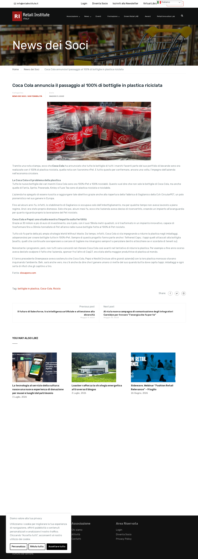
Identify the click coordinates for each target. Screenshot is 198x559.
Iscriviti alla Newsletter (125, 3)
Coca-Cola (46, 288)
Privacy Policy (124, 538)
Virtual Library (151, 3)
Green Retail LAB (131, 16)
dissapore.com (28, 272)
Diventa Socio (100, 3)
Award (148, 16)
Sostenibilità (34, 96)
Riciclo (57, 288)
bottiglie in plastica (28, 288)
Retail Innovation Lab (166, 16)
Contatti (76, 538)
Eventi (98, 16)
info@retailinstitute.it (27, 3)
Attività (75, 534)
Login (84, 3)
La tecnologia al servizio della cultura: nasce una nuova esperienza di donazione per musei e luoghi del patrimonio (38, 389)
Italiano (163, 2)
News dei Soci (19, 96)
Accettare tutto (56, 546)
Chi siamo (76, 529)
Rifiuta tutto (37, 546)
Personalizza (18, 546)
